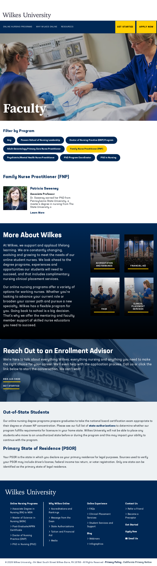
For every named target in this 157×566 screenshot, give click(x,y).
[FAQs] (105, 297)
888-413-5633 (11, 379)
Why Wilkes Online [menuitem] (46, 27)
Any (9, 140)
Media (54, 541)
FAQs (92, 509)
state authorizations (101, 426)
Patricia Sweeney (44, 189)
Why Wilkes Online (59, 504)
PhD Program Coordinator (77, 158)
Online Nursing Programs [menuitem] (17, 27)
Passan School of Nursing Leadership (40, 140)
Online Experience (97, 504)
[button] (125, 27)
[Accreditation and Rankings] (105, 253)
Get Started (11, 386)
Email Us (133, 539)
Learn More (37, 212)
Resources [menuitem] (67, 27)
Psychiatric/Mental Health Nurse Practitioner (30, 158)
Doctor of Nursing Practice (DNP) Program (91, 140)
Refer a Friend (135, 509)
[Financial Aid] (138, 253)
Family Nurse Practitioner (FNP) (86, 149)
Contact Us (131, 504)
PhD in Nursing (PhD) (24, 544)
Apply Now (131, 532)
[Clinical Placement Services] (138, 297)
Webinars (94, 539)
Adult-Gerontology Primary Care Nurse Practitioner (34, 149)
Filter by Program (18, 131)
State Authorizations (62, 526)
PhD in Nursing (108, 158)
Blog (89, 533)
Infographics (96, 544)
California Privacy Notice (137, 562)
